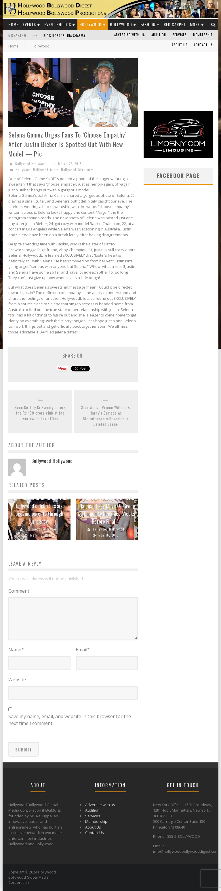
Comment (18, 591)
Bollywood (121, 24)
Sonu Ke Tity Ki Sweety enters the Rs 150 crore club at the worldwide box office (40, 413)
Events (29, 24)
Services (179, 35)
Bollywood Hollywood (31, 163)
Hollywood (90, 24)
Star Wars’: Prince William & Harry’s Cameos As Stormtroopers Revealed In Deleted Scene (105, 416)
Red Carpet (175, 24)
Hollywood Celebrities (77, 169)
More (195, 24)
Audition (158, 35)
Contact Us (203, 45)
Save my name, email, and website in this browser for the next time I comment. (69, 719)
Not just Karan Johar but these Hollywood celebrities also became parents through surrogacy (41, 509)
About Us (179, 45)
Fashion (147, 24)
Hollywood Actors (46, 169)
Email (83, 649)
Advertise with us (129, 35)
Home (13, 24)
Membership (203, 35)
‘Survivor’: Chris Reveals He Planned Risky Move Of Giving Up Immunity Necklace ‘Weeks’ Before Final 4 (107, 509)
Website (17, 679)
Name (16, 649)
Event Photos (57, 24)
